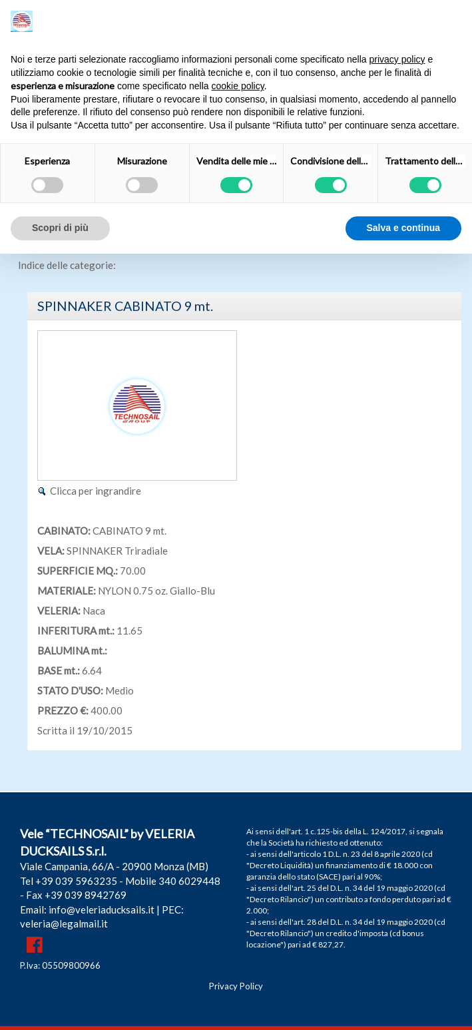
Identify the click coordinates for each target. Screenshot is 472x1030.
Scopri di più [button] (60, 227)
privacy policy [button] (397, 59)
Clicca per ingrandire (95, 491)
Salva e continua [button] (403, 227)
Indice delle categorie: (67, 265)
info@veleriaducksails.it (101, 909)
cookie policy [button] (238, 86)
